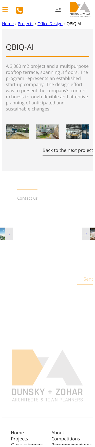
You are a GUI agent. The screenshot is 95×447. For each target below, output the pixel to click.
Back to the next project (68, 150)
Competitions (65, 439)
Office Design (50, 23)
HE (58, 9)
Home (8, 23)
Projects (25, 23)
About (57, 432)
